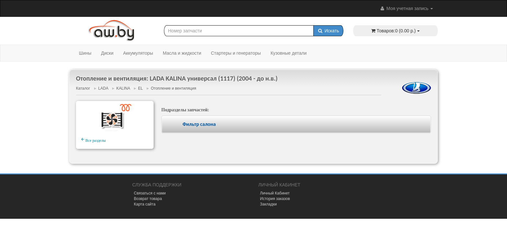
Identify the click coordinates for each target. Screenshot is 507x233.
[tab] (296, 124)
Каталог (83, 88)
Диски (107, 53)
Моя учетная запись (406, 8)
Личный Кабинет (275, 193)
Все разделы (93, 139)
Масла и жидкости (182, 53)
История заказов (275, 198)
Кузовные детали (289, 53)
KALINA (123, 88)
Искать (328, 30)
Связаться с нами (150, 193)
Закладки (268, 204)
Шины (85, 53)
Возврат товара (148, 198)
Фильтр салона (199, 124)
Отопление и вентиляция (173, 88)
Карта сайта (145, 204)
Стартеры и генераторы (236, 53)
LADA (103, 88)
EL (140, 88)
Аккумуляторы (138, 53)
